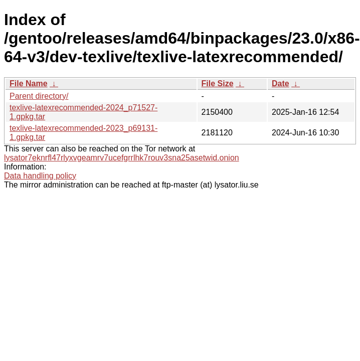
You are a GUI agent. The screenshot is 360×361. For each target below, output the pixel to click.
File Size (218, 83)
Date (280, 83)
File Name (29, 83)
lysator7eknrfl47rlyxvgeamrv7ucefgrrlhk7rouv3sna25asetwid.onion (121, 157)
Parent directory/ (39, 96)
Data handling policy (40, 175)
